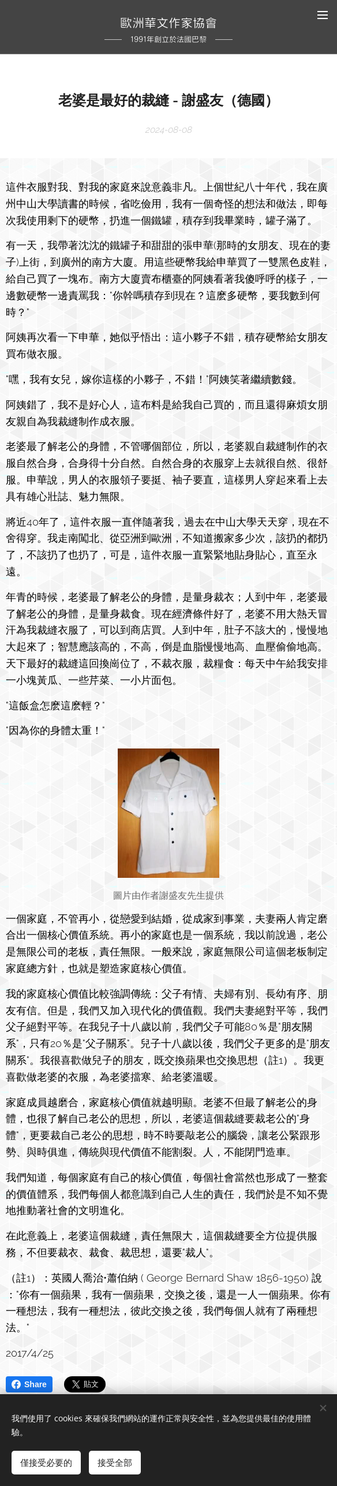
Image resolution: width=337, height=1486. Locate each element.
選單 (322, 15)
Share (29, 1384)
